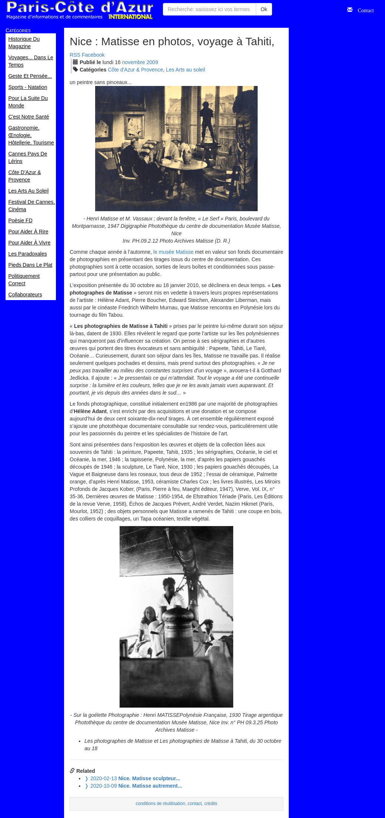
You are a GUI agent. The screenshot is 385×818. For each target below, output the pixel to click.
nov (133, 62)
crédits (210, 803)
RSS (75, 55)
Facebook (93, 55)
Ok (264, 9)
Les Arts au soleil (185, 70)
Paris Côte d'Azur (80, 10)
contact (195, 803)
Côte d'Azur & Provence (135, 70)
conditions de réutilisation (160, 803)
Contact (363, 10)
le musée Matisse (173, 252)
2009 (152, 62)
